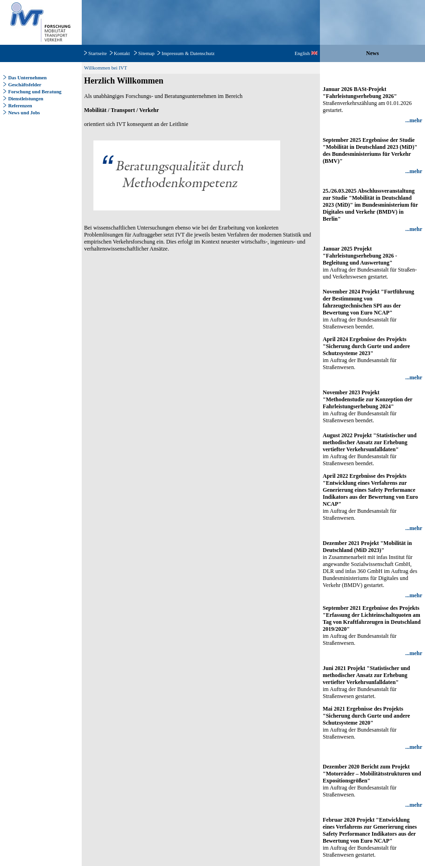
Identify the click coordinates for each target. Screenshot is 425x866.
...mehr (413, 120)
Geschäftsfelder (24, 84)
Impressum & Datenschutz (188, 53)
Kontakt (122, 53)
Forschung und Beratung (34, 91)
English (306, 53)
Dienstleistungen (25, 98)
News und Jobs (24, 112)
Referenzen (20, 105)
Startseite (97, 53)
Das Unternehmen (27, 77)
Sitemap (146, 53)
